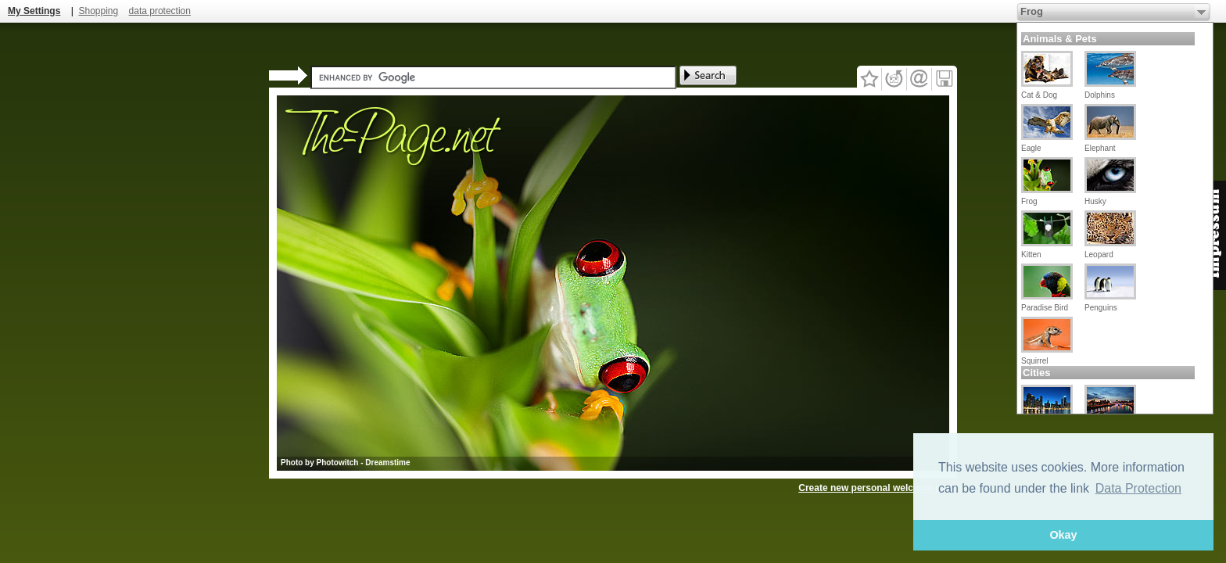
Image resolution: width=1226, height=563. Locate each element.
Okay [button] (1063, 535)
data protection (160, 10)
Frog (1031, 11)
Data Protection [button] (1138, 488)
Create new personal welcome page (877, 487)
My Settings (34, 10)
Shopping (98, 10)
